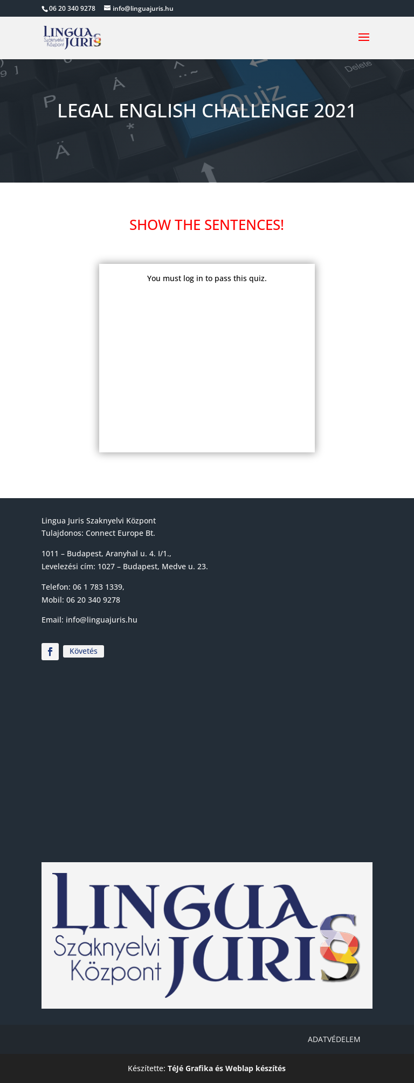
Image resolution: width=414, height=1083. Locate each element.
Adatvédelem (334, 1039)
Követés (84, 651)
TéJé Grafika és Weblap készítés (227, 1068)
